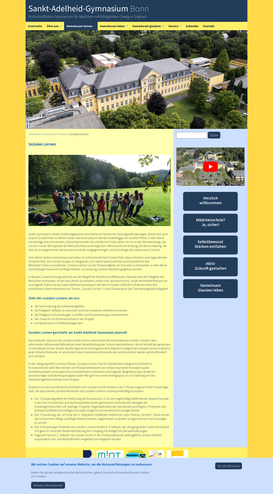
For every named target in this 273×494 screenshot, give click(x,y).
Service (176, 27)
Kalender (192, 26)
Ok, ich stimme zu (228, 468)
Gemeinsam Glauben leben (210, 288)
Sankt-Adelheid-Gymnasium (88, 8)
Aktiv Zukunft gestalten (210, 266)
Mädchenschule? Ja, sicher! (210, 222)
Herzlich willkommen (210, 200)
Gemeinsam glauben (149, 27)
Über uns (55, 27)
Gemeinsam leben (115, 27)
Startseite (35, 26)
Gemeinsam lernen (82, 27)
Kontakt (208, 26)
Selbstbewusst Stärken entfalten (210, 244)
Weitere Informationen (48, 488)
